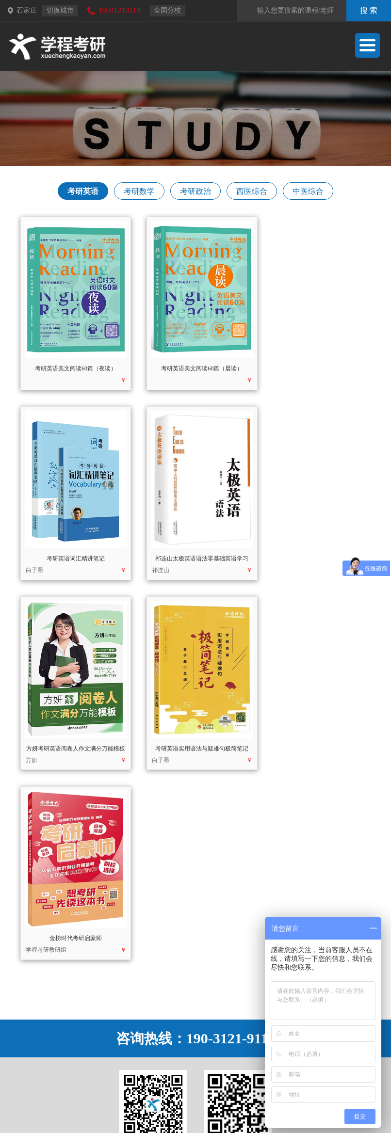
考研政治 (195, 194)
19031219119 (119, 10)
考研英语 (82, 194)
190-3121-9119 (231, 832)
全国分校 (167, 10)
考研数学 (138, 194)
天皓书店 (209, 1094)
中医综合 (309, 194)
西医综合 (252, 194)
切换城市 (60, 10)
